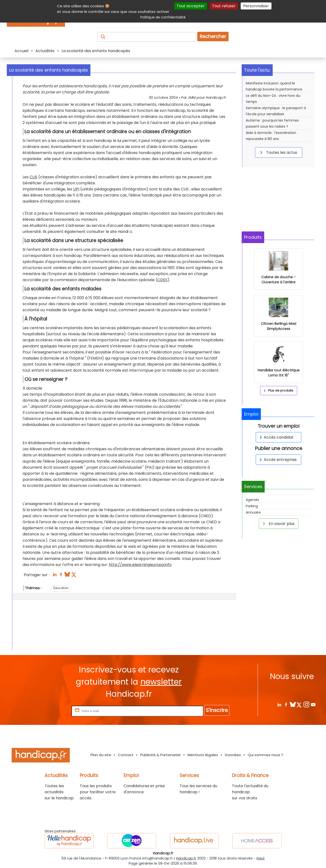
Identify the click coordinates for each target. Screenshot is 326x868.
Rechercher (213, 36)
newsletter (161, 682)
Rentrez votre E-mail (51, 710)
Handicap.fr (186, 858)
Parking (252, 506)
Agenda (252, 499)
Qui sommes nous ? (265, 754)
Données (233, 754)
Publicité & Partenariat (160, 754)
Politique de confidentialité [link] (163, 17)
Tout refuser (224, 6)
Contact (126, 754)
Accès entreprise (277, 460)
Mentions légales (203, 754)
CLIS (33, 177)
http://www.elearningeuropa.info (140, 564)
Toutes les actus (277, 152)
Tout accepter (191, 6)
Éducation (61, 588)
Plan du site (100, 754)
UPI (76, 189)
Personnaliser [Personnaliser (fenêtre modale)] (256, 6)
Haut (260, 858)
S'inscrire (217, 710)
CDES (162, 280)
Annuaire (253, 512)
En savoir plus (277, 523)
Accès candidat (276, 437)
